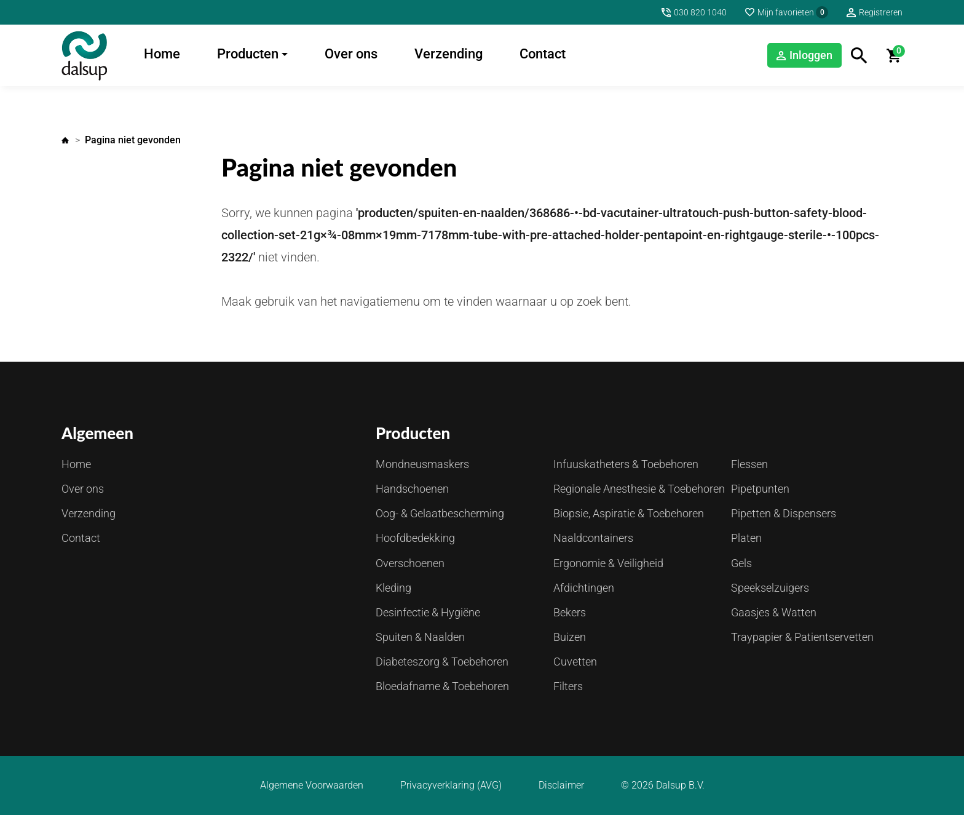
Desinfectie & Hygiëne (428, 612)
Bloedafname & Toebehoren (442, 686)
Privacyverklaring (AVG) (451, 785)
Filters (568, 686)
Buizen (569, 636)
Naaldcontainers (593, 537)
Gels (741, 563)
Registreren (881, 12)
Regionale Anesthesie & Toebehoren (639, 488)
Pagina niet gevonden (133, 140)
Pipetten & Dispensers (783, 513)
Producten (248, 54)
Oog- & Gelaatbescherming (440, 513)
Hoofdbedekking (415, 537)
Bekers (569, 612)
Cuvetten (575, 661)
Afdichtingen (583, 587)
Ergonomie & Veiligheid (608, 563)
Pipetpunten (760, 488)
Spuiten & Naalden (420, 636)
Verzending (448, 54)
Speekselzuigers (770, 587)
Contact (543, 54)
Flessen (749, 464)
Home (162, 54)
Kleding (393, 587)
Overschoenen (410, 563)
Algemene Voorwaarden (311, 785)
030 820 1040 (700, 12)
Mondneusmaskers (422, 464)
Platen (746, 537)
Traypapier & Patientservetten (802, 636)
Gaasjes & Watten (773, 612)
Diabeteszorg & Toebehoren (442, 661)
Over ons (351, 54)
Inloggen (810, 55)
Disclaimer (561, 785)
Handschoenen (412, 488)
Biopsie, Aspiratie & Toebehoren (628, 513)
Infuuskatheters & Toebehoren (625, 464)
